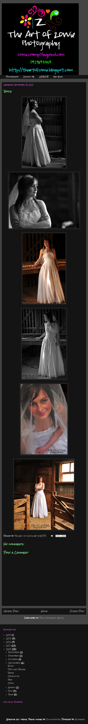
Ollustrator (53, 719)
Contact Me (28, 77)
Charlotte (13, 676)
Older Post (77, 611)
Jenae (11, 673)
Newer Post (11, 611)
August (12, 687)
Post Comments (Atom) (51, 618)
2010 (9, 649)
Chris (11, 683)
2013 (9, 638)
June (11, 694)
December (14, 652)
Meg (10, 680)
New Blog (57, 77)
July (10, 691)
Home (44, 611)
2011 (8, 646)
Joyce (11, 666)
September (14, 663)
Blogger (80, 719)
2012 (9, 642)
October (13, 659)
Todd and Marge (16, 669)
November (14, 656)
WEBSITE (44, 77)
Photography (12, 77)
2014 (9, 635)
